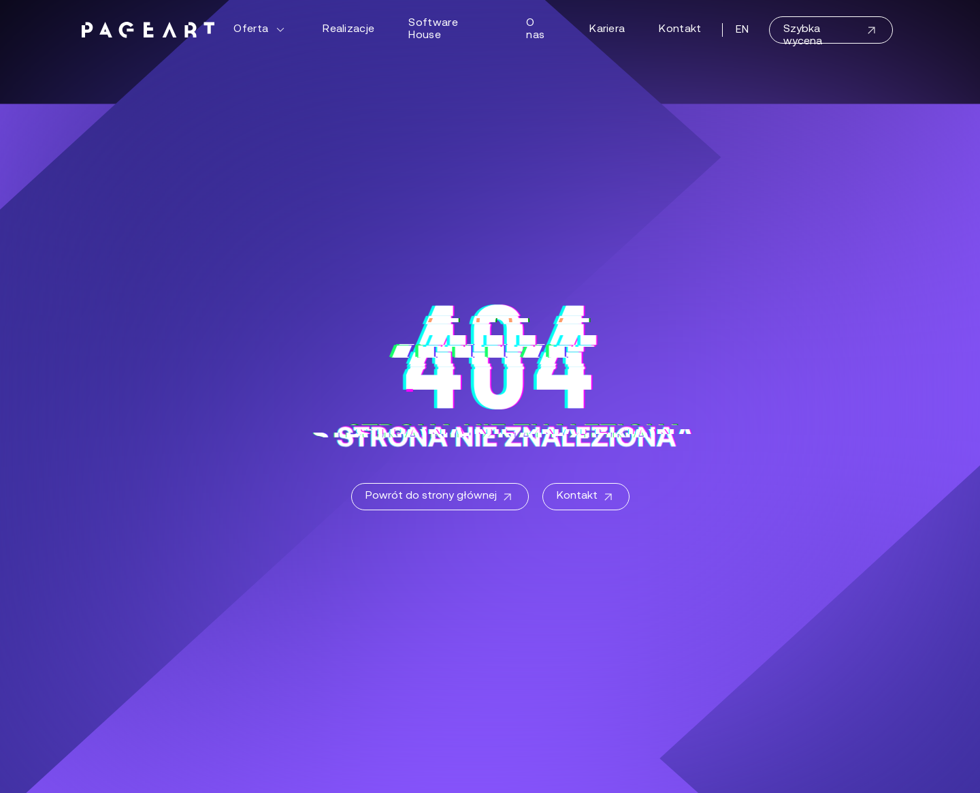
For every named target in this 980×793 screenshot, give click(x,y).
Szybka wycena (831, 34)
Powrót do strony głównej (439, 497)
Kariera (607, 29)
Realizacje (348, 29)
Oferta (261, 30)
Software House (433, 29)
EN (742, 30)
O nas (535, 29)
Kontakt (680, 29)
